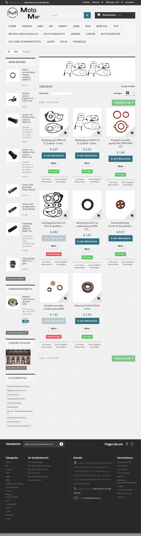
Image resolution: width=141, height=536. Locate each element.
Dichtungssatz (54, 33)
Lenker (75, 33)
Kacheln (127, 93)
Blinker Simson (13, 422)
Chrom (90, 33)
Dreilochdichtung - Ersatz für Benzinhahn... (121, 224)
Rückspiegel (12, 407)
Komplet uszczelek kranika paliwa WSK (54, 307)
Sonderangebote (20, 289)
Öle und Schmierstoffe (25, 41)
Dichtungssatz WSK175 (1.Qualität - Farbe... (87, 142)
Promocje (79, 41)
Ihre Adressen (34, 473)
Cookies (120, 486)
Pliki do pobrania (124, 493)
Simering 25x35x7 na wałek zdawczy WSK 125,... (87, 226)
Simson (27, 26)
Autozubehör (110, 33)
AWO (40, 26)
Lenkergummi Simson (16, 418)
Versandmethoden (125, 490)
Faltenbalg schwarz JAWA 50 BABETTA (27, 227)
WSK (88, 26)
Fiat (116, 26)
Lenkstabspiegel (14, 403)
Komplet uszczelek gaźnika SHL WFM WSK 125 (121, 143)
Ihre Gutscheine (35, 480)
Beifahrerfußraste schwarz (18, 386)
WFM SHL (102, 26)
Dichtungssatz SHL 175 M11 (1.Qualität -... (54, 224)
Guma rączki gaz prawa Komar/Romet (28, 187)
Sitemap (120, 497)
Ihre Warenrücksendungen (39, 466)
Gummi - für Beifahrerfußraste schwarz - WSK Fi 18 (30, 153)
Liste (133, 93)
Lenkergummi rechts (16, 399)
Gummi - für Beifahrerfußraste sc (20, 412)
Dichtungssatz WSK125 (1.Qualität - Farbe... (53, 142)
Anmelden (129, 2)
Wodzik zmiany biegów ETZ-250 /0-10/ (28, 97)
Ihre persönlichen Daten (38, 477)
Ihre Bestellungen (35, 462)
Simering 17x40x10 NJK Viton (87, 307)
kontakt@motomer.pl (92, 498)
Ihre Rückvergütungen (37, 469)
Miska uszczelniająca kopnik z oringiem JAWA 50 (28, 74)
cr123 (63, 41)
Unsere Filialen (19, 343)
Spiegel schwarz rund (16, 390)
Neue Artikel (17, 62)
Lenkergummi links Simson (18, 426)
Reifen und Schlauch (23, 33)
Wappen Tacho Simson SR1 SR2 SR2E (28, 300)
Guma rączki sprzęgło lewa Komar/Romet (28, 206)
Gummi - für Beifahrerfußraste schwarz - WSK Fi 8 (30, 118)
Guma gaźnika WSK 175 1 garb (28, 261)
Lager (50, 41)
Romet (63, 26)
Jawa (76, 26)
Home (12, 26)
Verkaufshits (122, 469)
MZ (51, 26)
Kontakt (86, 2)
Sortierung (43, 93)
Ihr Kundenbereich (38, 457)
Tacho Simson (13, 395)
